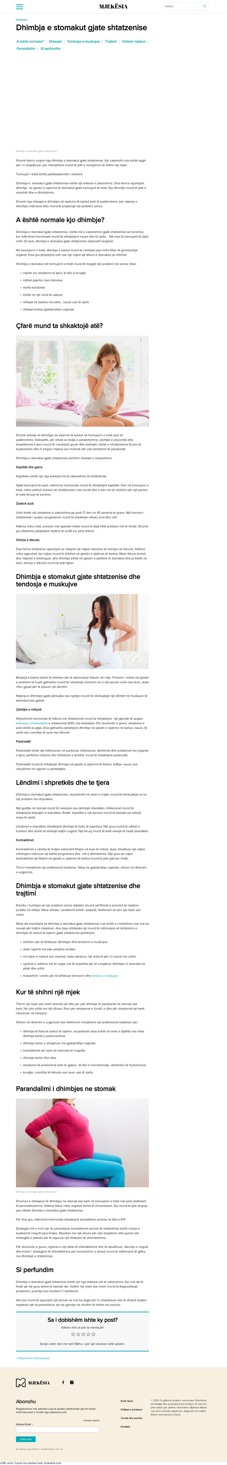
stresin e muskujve (105, 975)
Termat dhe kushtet (131, 1418)
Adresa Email (24, 1424)
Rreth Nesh (127, 1401)
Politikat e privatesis (131, 1409)
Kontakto (125, 1427)
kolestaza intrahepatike (32, 723)
